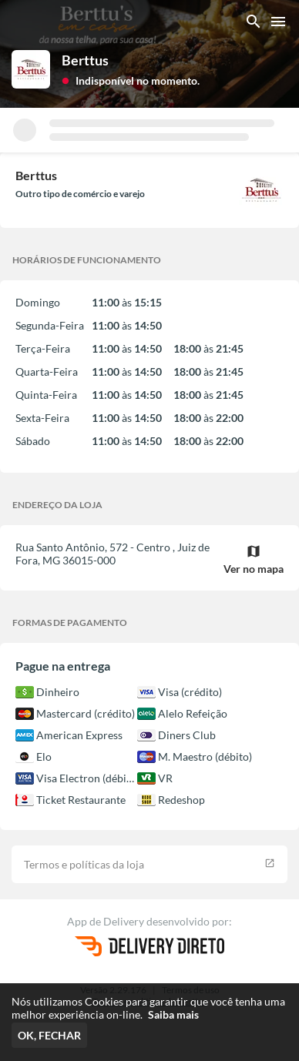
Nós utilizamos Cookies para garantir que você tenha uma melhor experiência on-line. (148, 1008)
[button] (131, 79)
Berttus (85, 60)
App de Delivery (106, 921)
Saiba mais (173, 1014)
